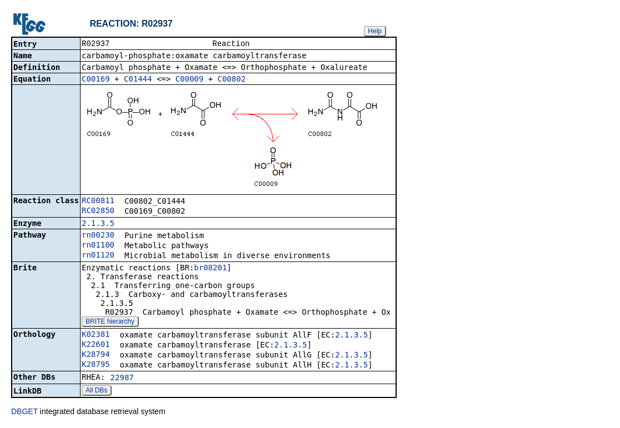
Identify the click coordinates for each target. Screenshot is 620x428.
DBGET (24, 412)
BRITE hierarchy (110, 322)
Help (375, 31)
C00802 (232, 79)
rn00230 (98, 235)
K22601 (96, 345)
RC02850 (98, 211)
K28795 (96, 365)
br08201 (210, 268)
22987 (122, 378)
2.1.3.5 (98, 224)
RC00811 (98, 201)
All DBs (96, 391)
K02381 (96, 335)
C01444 (138, 79)
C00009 (190, 79)
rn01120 (98, 255)
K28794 (96, 355)
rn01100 (98, 245)
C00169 (96, 79)
